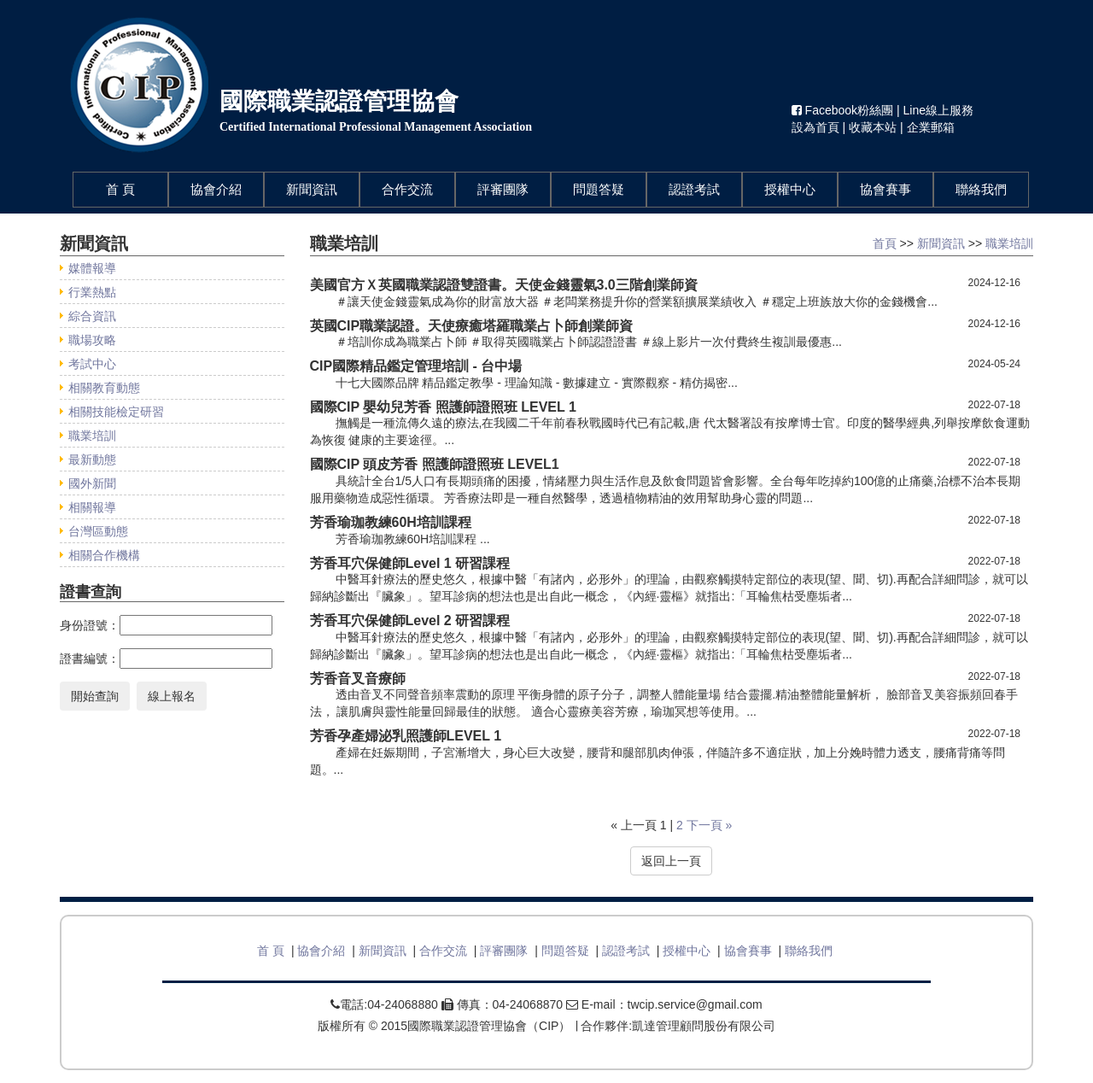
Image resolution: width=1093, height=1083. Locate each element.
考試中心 (92, 364)
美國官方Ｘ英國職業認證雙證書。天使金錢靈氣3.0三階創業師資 (504, 285)
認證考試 (694, 189)
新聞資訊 (311, 189)
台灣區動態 (98, 531)
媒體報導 (92, 268)
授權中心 (789, 189)
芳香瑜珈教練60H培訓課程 (390, 522)
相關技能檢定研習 (116, 412)
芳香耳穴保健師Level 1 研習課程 (410, 563)
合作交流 (407, 189)
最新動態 (92, 459)
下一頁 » (710, 825)
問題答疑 (598, 189)
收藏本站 (873, 127)
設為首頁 (815, 127)
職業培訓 (92, 435)
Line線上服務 (938, 110)
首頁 (885, 243)
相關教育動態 (104, 388)
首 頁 (136, 188)
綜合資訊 (92, 316)
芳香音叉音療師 (358, 678)
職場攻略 (92, 340)
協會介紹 (216, 189)
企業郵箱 (931, 127)
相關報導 (92, 507)
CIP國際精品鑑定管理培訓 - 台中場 (416, 366)
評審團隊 (503, 189)
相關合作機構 (104, 555)
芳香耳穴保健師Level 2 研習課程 (410, 620)
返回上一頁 (671, 861)
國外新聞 (92, 483)
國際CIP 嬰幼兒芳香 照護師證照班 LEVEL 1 (443, 407)
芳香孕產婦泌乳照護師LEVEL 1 (406, 736)
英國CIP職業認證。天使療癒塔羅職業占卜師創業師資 (472, 326)
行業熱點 (92, 292)
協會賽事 (885, 189)
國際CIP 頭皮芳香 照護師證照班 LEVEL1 (434, 464)
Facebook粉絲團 (844, 110)
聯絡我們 (981, 189)
